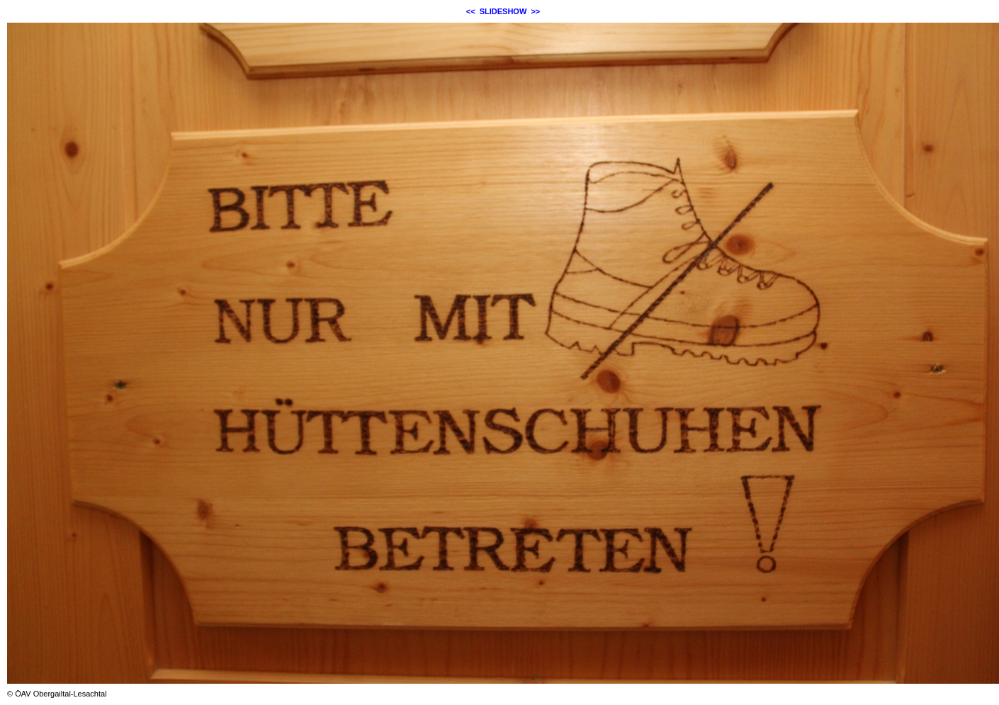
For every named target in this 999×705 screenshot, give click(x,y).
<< (470, 11)
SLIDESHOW (503, 11)
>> (535, 11)
